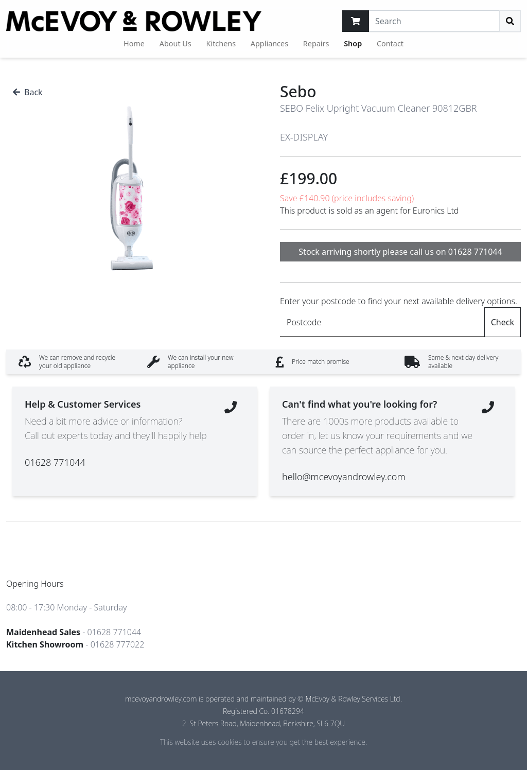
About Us (175, 43)
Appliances (269, 43)
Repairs (316, 43)
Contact (390, 43)
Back (28, 92)
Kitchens (221, 43)
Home (134, 43)
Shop (353, 43)
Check (502, 322)
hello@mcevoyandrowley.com (343, 476)
